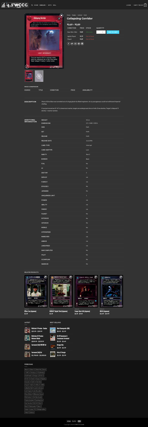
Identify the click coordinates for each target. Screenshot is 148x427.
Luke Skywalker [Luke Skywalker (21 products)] (37, 391)
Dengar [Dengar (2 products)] (35, 375)
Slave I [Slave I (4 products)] (39, 406)
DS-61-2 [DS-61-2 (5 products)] (41, 375)
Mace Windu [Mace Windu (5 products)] (28, 394)
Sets (50, 5)
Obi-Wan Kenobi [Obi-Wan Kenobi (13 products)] (37, 397)
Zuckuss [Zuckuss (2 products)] (31, 412)
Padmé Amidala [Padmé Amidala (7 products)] (29, 400)
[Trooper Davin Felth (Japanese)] (86, 291)
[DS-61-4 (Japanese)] (111, 291)
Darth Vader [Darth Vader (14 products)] (28, 375)
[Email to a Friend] (75, 43)
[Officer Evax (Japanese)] (36, 291)
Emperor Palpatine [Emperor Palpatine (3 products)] (41, 379)
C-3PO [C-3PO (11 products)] (27, 372)
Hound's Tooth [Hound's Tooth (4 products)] (29, 385)
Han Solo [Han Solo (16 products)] (39, 382)
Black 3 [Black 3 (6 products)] (32, 369)
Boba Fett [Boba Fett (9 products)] (38, 369)
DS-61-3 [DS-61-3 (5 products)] (27, 379)
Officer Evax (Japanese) (30, 311)
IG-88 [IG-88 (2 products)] (36, 385)
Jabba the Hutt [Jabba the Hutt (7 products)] (28, 388)
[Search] (32, 5)
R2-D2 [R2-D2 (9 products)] (35, 403)
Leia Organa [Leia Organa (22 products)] (28, 391)
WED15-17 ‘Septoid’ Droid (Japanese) (58, 311)
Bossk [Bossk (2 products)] (44, 369)
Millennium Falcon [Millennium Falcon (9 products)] (38, 394)
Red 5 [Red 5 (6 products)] (26, 406)
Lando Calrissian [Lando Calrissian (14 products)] (38, 388)
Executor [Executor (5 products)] (27, 382)
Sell (54, 5)
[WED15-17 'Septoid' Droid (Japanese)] (61, 291)
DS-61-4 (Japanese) (104, 311)
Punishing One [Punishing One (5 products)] (39, 400)
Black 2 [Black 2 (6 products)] (27, 369)
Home (36, 5)
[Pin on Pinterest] (78, 43)
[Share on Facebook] (68, 43)
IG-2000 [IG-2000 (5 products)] (41, 385)
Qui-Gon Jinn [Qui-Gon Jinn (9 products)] (28, 403)
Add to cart (113, 32)
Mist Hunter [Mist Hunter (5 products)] (28, 397)
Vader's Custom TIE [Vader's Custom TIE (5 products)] (30, 409)
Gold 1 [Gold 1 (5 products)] (33, 382)
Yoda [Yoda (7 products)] (26, 412)
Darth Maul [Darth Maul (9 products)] (41, 372)
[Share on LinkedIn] (82, 43)
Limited (80, 15)
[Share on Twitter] (72, 43)
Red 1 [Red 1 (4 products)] (40, 403)
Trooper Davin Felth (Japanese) (82, 311)
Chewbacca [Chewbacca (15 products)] (33, 372)
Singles (43, 5)
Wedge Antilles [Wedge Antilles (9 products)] (41, 409)
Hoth (85, 15)
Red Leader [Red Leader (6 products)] (33, 406)
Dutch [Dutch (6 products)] (32, 379)
